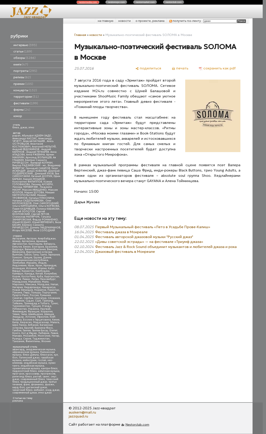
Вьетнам (17, 254)
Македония (19, 281)
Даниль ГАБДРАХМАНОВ (45, 227)
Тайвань (17, 303)
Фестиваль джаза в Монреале (121, 232)
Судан (30, 300)
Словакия (54, 298)
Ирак (31, 265)
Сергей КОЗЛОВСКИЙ (28, 213)
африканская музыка (25, 352)
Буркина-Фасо (44, 327)
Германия (54, 254)
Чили (24, 314)
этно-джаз (45, 392)
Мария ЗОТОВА (34, 192)
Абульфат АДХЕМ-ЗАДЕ (36, 135)
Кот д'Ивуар (29, 333)
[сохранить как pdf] (217, 68)
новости (124, 21)
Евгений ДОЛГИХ (41, 176)
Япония (46, 341)
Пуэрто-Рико (20, 295)
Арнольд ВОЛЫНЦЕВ (39, 157)
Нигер (55, 335)
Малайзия (34, 281)
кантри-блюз (49, 368)
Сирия (27, 338)
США (38, 300)
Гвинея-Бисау (40, 330)
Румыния (45, 295)
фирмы (21, 110)
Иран (39, 265)
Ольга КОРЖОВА (48, 206)
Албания (33, 325)
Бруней (28, 327)
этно (31, 127)
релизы (22, 77)
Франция (33, 311)
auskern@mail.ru (82, 412)
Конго (16, 333)
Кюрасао (26, 322)
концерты (25, 90)
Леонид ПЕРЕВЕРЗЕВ (25, 187)
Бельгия (17, 246)
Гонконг (17, 257)
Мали (45, 281)
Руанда (17, 338)
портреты (25, 71)
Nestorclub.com (137, 425)
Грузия (38, 257)
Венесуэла (18, 252)
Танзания (18, 341)
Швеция (49, 314)
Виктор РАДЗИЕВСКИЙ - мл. (29, 165)
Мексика (30, 284)
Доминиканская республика (30, 260)
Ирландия (49, 265)
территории (26, 97)
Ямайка (17, 319)
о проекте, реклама (150, 21)
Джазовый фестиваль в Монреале (125, 251)
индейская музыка (35, 362)
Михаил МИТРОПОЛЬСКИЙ (33, 194)
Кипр (15, 322)
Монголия (44, 335)
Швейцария (35, 314)
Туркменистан (21, 306)
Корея (16, 276)
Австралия (18, 238)
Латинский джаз (29, 357)
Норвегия (40, 290)
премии (23, 84)
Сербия (28, 298)
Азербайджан (47, 238)
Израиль (31, 262)
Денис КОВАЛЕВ (37, 171)
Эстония (30, 316)
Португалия (49, 292)
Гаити (43, 254)
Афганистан (19, 243)
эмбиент (39, 390)
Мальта (54, 322)
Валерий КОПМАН (41, 162)
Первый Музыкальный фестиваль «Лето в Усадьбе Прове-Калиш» (152, 227)
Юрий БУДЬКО (21, 222)
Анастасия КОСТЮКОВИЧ (27, 145)
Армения (41, 241)
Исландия (18, 268)
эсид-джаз (52, 390)
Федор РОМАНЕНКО (45, 219)
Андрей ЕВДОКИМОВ (26, 149)
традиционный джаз (33, 381)
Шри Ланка (19, 325)
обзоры (24, 58)
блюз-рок (46, 354)
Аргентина (28, 241)
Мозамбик (29, 335)
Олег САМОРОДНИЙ (45, 203)
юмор (17, 116)
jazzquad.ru (78, 416)
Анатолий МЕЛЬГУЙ (44, 146)
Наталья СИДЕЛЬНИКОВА (28, 200)
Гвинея (27, 330)
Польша (36, 292)
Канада (29, 273)
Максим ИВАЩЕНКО (34, 189)
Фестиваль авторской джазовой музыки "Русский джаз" (144, 237)
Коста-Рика (28, 276)
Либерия (43, 333)
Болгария (38, 246)
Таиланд (47, 300)
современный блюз (33, 379)
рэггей (37, 376)
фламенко (37, 384)
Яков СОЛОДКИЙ (44, 230)
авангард (18, 349)
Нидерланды (32, 287)
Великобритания (35, 249)
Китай (39, 273)
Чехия (15, 314)
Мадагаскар (41, 322)
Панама (17, 292)
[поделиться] (148, 68)
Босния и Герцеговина (37, 319)
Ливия (54, 333)
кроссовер (32, 373)
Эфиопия (42, 316)
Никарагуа (48, 287)
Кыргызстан (51, 276)
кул (56, 354)
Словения (18, 300)
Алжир (16, 241)
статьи (22, 51)
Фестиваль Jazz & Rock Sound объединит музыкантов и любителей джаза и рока (166, 246)
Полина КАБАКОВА (48, 208)
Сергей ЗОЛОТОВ (23, 211)
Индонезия (19, 265)
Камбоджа (42, 271)
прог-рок (18, 373)
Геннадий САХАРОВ (38, 168)
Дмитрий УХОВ (44, 173)
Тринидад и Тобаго (36, 303)
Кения (55, 319)
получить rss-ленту (185, 21)
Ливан (26, 279)
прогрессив (48, 373)
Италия (42, 268)
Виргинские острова (39, 252)
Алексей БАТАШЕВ (34, 141)
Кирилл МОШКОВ (34, 179)
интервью (25, 45)
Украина (33, 308)
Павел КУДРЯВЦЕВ (23, 208)
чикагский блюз (22, 390)
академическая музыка (40, 349)
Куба (40, 276)
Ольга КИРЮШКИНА (24, 206)
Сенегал (17, 298)
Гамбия (16, 330)
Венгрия (52, 249)
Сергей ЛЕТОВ (40, 214)
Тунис (54, 303)
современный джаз (24, 392)
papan (16, 135)
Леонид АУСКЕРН (42, 184)
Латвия (16, 279)
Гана (36, 254)
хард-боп (18, 387)
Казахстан (28, 271)
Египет (53, 330)
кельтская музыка (48, 371)
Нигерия (17, 287)
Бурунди (17, 249)
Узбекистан (19, 308)
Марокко (18, 284)
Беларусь (49, 243)
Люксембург (48, 279)
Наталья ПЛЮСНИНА (41, 198)
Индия (42, 262)
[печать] (180, 68)
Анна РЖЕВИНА (35, 154)
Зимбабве (18, 262)
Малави (17, 335)
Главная (80, 35)
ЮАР (52, 316)
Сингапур (40, 298)
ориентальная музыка (26, 368)
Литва (35, 279)
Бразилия (51, 246)
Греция (28, 257)
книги (20, 64)
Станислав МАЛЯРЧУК (26, 216)
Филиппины (33, 341)
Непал (54, 284)
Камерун (17, 273)
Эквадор (18, 316)
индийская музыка (32, 365)
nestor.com (88, 2)
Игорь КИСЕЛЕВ (22, 230)
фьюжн (49, 384)
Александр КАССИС (24, 138)
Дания (47, 257)
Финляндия (19, 311)
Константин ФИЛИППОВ (27, 181)
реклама (17, 400)
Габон (28, 254)
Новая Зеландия (22, 290)
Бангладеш (35, 243)
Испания (31, 268)
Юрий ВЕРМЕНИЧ (43, 222)
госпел (42, 360)
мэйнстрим (29, 360)
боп (14, 357)
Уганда (46, 306)
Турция (36, 306)
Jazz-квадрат (35, 17)
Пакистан (53, 290)
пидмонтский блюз (24, 371)
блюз (15, 127)
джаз (23, 127)
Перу (26, 292)
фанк (26, 384)
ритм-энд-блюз (22, 376)
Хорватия (47, 311)
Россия (34, 295)
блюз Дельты (31, 354)
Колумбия (50, 273)
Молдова (43, 284)
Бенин (27, 246)
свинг (46, 376)
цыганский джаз (36, 387)
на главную (105, 21)
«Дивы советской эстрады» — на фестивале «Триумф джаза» (149, 241)
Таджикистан (40, 338)
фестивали (25, 103)
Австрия (31, 238)
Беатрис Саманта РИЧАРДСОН (29, 161)
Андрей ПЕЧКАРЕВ (37, 152)
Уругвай (45, 308)
